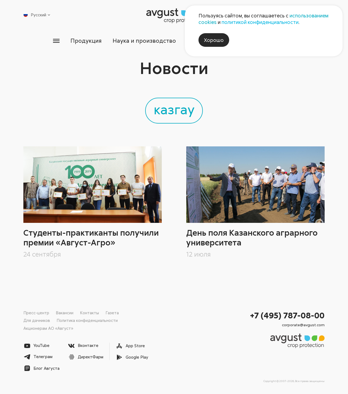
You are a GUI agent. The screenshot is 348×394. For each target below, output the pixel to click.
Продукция (86, 40)
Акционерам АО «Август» (48, 328)
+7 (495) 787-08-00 (287, 315)
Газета (112, 312)
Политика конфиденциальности (87, 320)
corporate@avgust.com (303, 324)
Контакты (89, 312)
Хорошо (214, 40)
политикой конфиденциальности (260, 22)
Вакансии (64, 312)
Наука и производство (144, 40)
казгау (174, 109)
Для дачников (36, 320)
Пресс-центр (36, 312)
